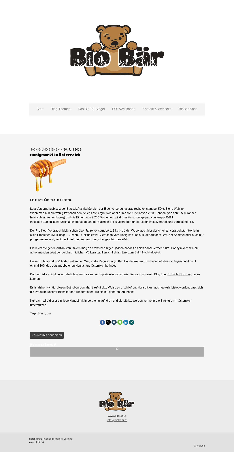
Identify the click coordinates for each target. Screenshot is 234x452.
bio (49, 313)
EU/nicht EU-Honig (179, 274)
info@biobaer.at (117, 420)
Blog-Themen (61, 109)
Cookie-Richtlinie (53, 438)
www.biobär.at (117, 415)
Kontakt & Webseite (157, 109)
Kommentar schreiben (47, 335)
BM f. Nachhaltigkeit (148, 252)
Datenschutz (35, 438)
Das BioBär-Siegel (91, 109)
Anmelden (199, 445)
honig (41, 313)
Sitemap (68, 438)
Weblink (179, 208)
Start (40, 109)
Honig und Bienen (45, 149)
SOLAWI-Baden (123, 109)
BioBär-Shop (188, 109)
